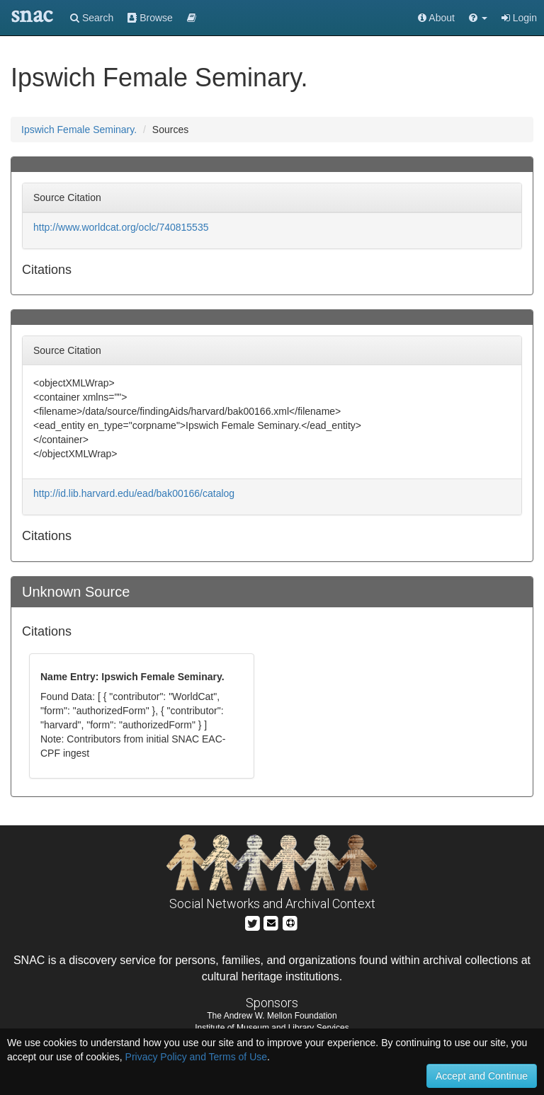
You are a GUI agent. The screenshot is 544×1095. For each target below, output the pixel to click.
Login (519, 17)
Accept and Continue (482, 1076)
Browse (150, 17)
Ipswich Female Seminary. (79, 129)
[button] (478, 17)
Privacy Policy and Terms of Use (196, 1056)
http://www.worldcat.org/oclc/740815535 (120, 227)
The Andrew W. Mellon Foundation (271, 1016)
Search (91, 17)
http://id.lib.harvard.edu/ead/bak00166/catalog (133, 493)
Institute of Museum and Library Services (271, 1028)
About (436, 17)
